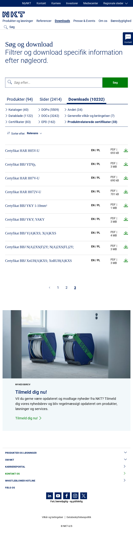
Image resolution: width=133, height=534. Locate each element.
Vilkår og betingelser (52, 517)
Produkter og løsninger (18, 21)
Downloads (62, 21)
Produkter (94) (20, 99)
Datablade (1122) (19, 116)
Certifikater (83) (18, 122)
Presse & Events (84, 21)
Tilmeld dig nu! (28, 418)
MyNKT (26, 3)
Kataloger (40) (16, 109)
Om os (103, 21)
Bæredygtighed (121, 21)
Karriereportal (66, 467)
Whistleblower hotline (66, 480)
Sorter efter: (18, 133)
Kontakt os (66, 473)
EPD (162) (46, 122)
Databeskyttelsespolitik (79, 517)
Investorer (72, 3)
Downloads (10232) (86, 99)
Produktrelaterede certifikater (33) (90, 122)
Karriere (56, 3)
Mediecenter (90, 3)
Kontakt (41, 3)
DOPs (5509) (48, 109)
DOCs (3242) (48, 116)
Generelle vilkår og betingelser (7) (89, 116)
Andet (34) (73, 109)
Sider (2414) (51, 99)
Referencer (43, 21)
